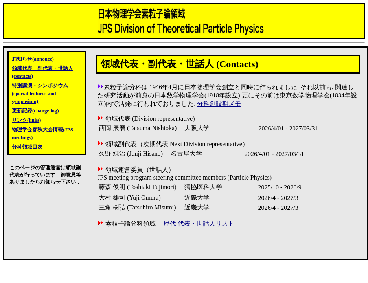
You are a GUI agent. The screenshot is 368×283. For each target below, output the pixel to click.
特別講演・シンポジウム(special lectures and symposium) (40, 93)
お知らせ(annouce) (33, 59)
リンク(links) (26, 120)
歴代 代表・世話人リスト (199, 223)
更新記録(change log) (35, 111)
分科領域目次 (27, 147)
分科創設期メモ (219, 103)
